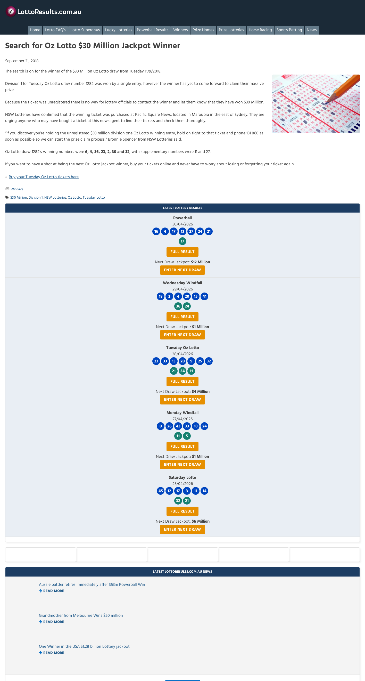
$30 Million (18, 198)
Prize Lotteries (231, 30)
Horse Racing (260, 30)
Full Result (182, 252)
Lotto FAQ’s (55, 30)
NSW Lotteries (55, 198)
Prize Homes (203, 30)
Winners (180, 30)
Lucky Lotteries (118, 30)
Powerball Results (153, 30)
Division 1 (36, 198)
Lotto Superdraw (85, 30)
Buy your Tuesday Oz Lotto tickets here (44, 177)
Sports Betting (289, 30)
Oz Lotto (74, 198)
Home (35, 30)
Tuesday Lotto (94, 198)
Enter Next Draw (182, 270)
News (312, 30)
